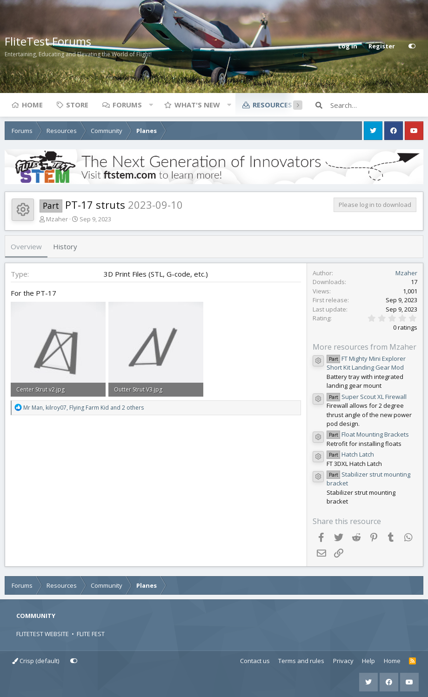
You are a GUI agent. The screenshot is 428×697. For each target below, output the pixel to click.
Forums (127, 104)
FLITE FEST (91, 634)
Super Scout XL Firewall (367, 396)
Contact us (255, 661)
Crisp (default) (35, 661)
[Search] (376, 105)
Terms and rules (301, 661)
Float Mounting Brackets (368, 434)
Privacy (343, 661)
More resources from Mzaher (364, 347)
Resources (272, 104)
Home (32, 104)
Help (368, 661)
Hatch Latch (350, 454)
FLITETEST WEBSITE (42, 634)
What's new (197, 104)
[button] (150, 104)
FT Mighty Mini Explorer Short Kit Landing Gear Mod (366, 363)
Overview (26, 246)
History (65, 246)
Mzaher (57, 219)
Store (77, 104)
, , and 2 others (83, 408)
